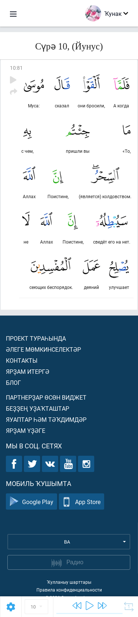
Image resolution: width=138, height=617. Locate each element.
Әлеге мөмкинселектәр (43, 349)
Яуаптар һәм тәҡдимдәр (46, 419)
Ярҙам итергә (27, 371)
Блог (13, 382)
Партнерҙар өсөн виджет (46, 397)
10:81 (16, 67)
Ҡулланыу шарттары (69, 582)
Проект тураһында (36, 338)
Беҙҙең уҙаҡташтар (37, 408)
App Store (81, 501)
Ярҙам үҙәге (25, 430)
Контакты (22, 360)
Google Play (31, 501)
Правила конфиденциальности (69, 590)
